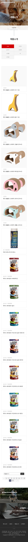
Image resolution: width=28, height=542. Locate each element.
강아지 (7, 49)
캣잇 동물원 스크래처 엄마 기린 (11, 117)
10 (12, 480)
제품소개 (17, 523)
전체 (8, 46)
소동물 (7, 53)
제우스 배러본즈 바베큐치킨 (10, 278)
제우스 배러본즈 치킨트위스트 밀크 (12, 440)
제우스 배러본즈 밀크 (8, 305)
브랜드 (10, 523)
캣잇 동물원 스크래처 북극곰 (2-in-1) (12, 171)
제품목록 (14, 27)
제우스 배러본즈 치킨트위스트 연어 (12, 467)
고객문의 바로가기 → (20, 513)
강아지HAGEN (7, 276)
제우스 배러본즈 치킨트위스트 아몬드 (13, 413)
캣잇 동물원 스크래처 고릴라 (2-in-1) (12, 144)
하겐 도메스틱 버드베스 (9, 252)
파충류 (20, 49)
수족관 (7, 57)
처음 (4, 478)
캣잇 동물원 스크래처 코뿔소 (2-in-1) (12, 225)
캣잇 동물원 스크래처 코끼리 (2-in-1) (12, 198)
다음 (15, 480)
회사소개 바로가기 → (7, 498)
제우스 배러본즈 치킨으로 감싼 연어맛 (13, 360)
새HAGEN (6, 250)
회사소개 (5, 523)
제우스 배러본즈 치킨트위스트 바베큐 (13, 386)
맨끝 (18, 480)
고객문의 (23, 523)
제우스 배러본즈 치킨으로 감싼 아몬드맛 (13, 332)
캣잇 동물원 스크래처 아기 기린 (11, 90)
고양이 (20, 46)
